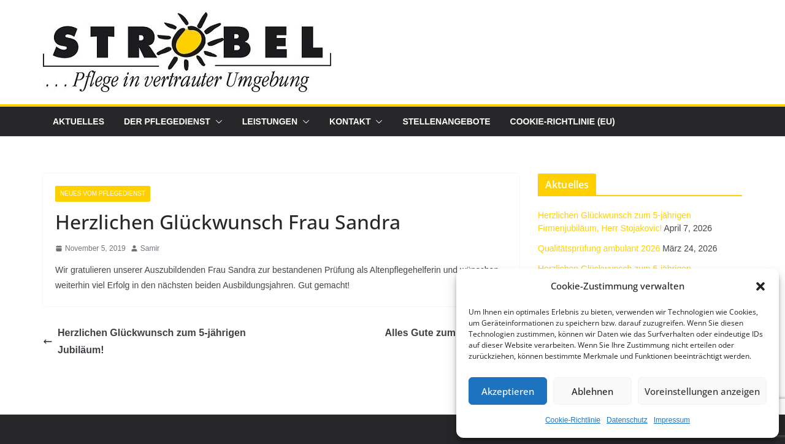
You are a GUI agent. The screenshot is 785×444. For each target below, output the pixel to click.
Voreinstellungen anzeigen (702, 391)
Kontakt (349, 121)
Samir (149, 248)
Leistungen (269, 121)
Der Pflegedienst (167, 121)
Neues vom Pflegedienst (102, 193)
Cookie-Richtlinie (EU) (562, 121)
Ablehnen (592, 391)
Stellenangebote (446, 121)
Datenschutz (627, 420)
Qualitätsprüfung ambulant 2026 (599, 248)
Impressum (672, 420)
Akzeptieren (507, 391)
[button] (760, 286)
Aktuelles (78, 121)
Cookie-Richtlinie (572, 420)
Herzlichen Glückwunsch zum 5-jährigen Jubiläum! (144, 341)
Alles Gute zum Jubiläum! (452, 332)
